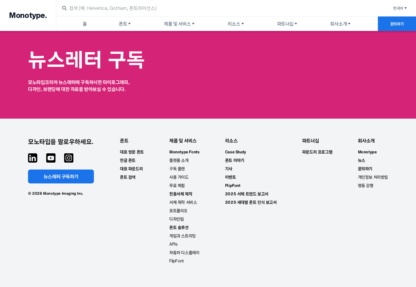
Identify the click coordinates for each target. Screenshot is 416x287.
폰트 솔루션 (179, 227)
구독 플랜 (177, 168)
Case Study (235, 152)
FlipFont (176, 261)
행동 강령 (366, 185)
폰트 (125, 23)
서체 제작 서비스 (183, 202)
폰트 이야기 (234, 160)
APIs (173, 244)
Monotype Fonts (184, 152)
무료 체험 (177, 185)
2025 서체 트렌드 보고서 (246, 194)
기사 (228, 168)
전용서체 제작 (180, 194)
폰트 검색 (127, 177)
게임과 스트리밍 (182, 236)
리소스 (236, 23)
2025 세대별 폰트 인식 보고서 (251, 202)
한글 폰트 (127, 160)
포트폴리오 (178, 210)
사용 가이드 (179, 177)
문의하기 (397, 24)
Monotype (367, 152)
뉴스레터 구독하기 (61, 176)
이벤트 (230, 177)
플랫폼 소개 (179, 160)
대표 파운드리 (131, 168)
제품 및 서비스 (180, 23)
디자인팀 (176, 219)
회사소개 (341, 23)
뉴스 (361, 160)
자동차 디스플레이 (184, 252)
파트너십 (287, 23)
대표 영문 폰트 (132, 152)
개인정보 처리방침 (373, 177)
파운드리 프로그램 (317, 152)
